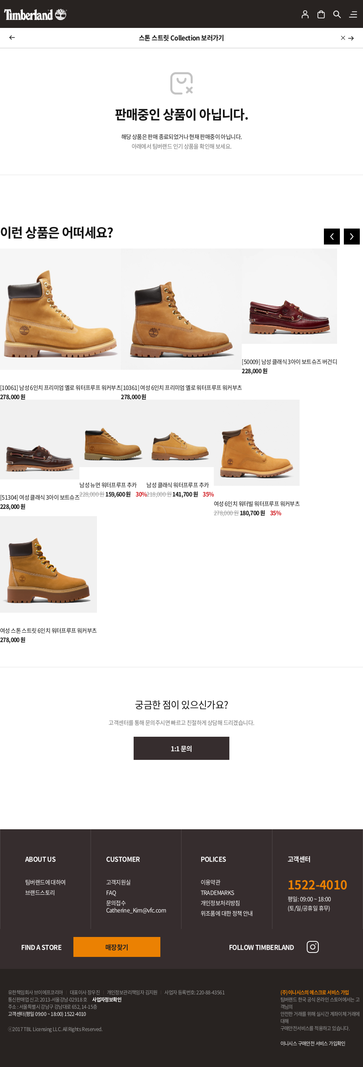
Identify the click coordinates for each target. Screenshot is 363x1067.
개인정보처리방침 (220, 903)
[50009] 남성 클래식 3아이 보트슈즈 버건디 (289, 361)
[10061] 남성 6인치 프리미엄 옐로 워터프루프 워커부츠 (60, 387)
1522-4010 (317, 884)
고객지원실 (118, 882)
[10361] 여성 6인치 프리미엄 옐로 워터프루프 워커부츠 (181, 387)
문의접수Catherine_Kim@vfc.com (136, 906)
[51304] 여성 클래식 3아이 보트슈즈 (39, 497)
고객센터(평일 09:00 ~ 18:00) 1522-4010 (47, 1014)
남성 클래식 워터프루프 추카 (177, 485)
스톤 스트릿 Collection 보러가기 (181, 37)
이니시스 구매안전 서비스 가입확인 (312, 1043)
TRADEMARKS (217, 892)
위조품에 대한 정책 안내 (227, 913)
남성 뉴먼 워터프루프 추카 (108, 485)
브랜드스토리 (40, 892)
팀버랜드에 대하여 (45, 882)
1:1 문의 (181, 748)
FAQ (111, 892)
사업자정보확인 (106, 999)
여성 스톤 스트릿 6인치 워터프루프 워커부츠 (48, 630)
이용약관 (211, 882)
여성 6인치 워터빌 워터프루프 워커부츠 (257, 503)
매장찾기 (116, 947)
